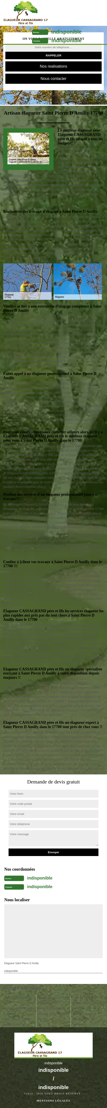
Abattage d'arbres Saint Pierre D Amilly (53, 1000)
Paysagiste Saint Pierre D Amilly (18, 1011)
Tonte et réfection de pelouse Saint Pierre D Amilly (53, 1014)
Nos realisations (53, 66)
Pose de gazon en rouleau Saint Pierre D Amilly (87, 1019)
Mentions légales (53, 1100)
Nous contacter (53, 78)
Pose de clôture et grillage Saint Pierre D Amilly (86, 1003)
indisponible (66, 32)
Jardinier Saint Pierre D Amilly (18, 1000)
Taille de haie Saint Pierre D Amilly (15, 1021)
